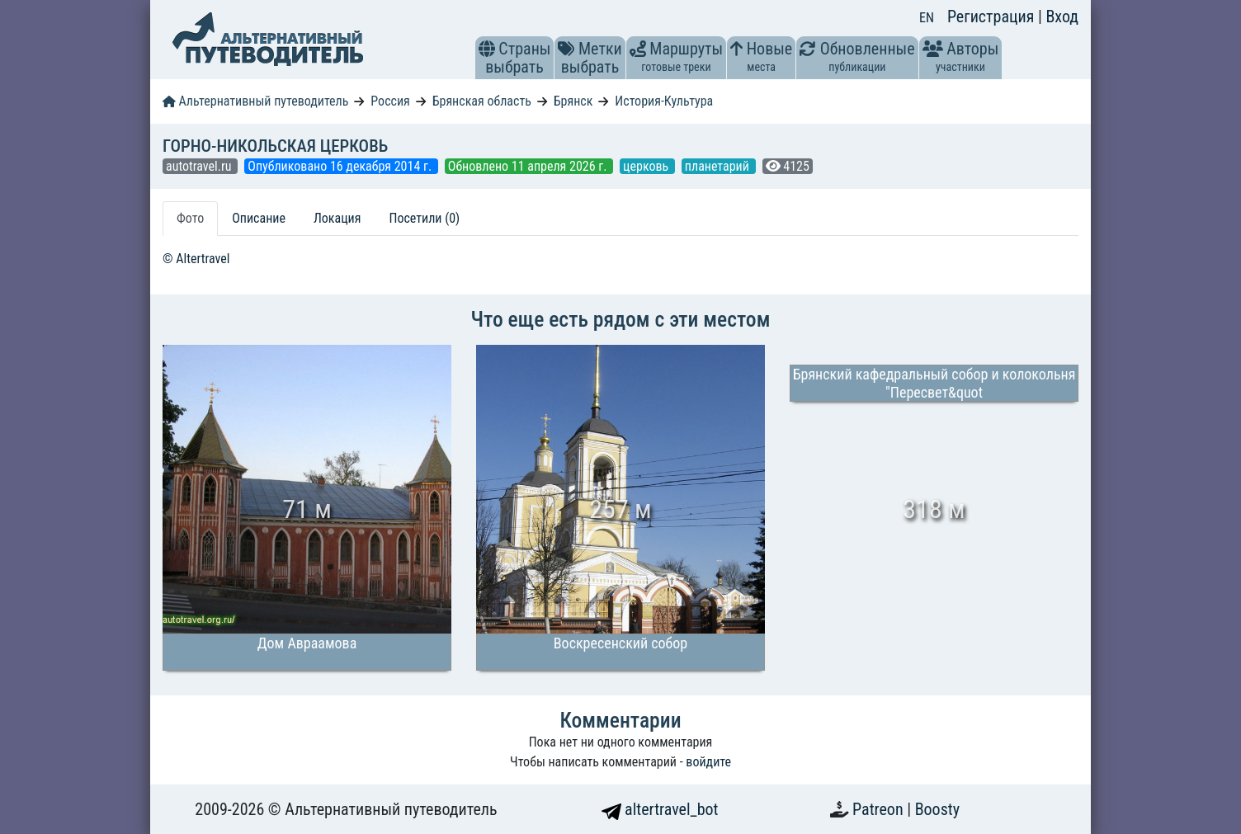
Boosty (937, 809)
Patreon (879, 809)
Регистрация (992, 16)
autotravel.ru (200, 166)
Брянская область (481, 101)
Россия (389, 101)
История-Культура (664, 101)
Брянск (573, 101)
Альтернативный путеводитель (255, 101)
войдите (708, 762)
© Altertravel (196, 258)
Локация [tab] (337, 218)
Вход (1061, 16)
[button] (487, 48)
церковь (647, 166)
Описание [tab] (258, 218)
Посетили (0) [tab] (424, 218)
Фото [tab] (190, 218)
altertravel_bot (660, 809)
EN (926, 18)
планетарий (719, 166)
